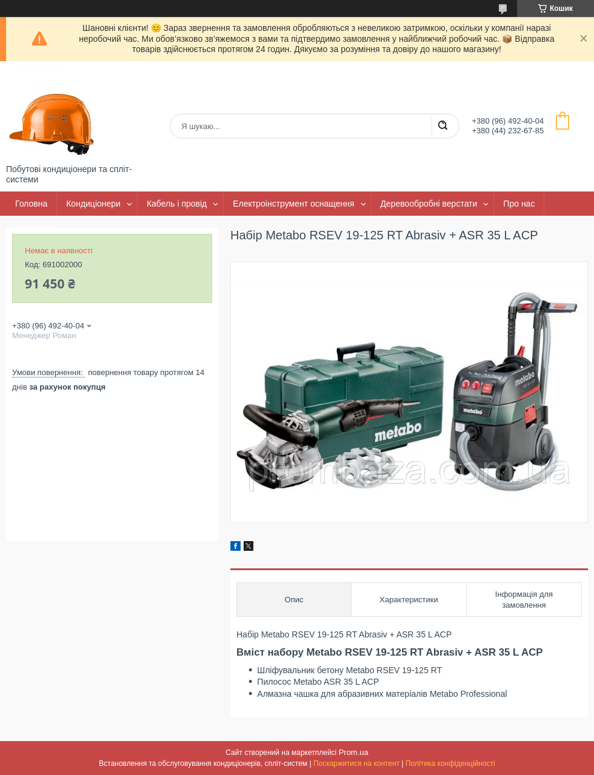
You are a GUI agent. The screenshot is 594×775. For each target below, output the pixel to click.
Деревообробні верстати (429, 203)
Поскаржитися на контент (356, 763)
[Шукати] (442, 126)
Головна (31, 203)
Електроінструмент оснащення (293, 203)
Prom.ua (354, 752)
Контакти (32, 228)
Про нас (519, 203)
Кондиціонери (93, 203)
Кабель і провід (177, 203)
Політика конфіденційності (450, 763)
